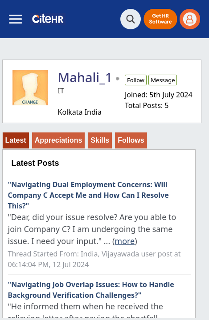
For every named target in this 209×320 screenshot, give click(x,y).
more (125, 241)
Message (163, 80)
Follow (135, 80)
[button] (160, 19)
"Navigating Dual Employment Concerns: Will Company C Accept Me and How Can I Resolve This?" (88, 195)
